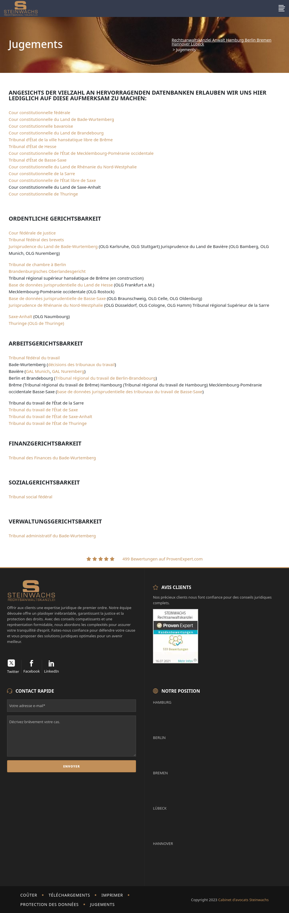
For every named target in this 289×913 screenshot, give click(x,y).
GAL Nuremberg (68, 371)
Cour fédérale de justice (32, 233)
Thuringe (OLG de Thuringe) (36, 323)
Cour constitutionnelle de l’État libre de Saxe (52, 180)
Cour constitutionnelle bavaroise (41, 126)
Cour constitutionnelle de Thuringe (43, 194)
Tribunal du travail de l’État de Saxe (43, 409)
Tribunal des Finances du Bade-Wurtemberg (52, 457)
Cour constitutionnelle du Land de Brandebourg (56, 133)
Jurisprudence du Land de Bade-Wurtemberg (53, 246)
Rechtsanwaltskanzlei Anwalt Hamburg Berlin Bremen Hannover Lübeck (221, 42)
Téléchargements (69, 895)
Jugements (102, 904)
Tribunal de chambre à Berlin (37, 264)
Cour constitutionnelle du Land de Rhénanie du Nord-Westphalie (73, 166)
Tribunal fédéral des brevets (36, 239)
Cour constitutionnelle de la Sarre (42, 173)
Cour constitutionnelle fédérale (39, 112)
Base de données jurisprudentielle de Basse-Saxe (57, 298)
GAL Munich (38, 371)
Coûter (28, 895)
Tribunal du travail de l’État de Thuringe (48, 423)
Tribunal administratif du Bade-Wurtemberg (52, 535)
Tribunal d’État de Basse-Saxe (38, 160)
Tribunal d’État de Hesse (32, 146)
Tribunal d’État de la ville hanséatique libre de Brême (61, 139)
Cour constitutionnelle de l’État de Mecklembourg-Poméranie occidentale (81, 153)
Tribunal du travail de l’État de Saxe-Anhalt (50, 416)
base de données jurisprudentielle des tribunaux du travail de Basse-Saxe (129, 391)
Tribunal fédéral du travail (34, 357)
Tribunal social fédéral (30, 496)
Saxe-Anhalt (20, 316)
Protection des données (49, 904)
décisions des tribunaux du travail (81, 364)
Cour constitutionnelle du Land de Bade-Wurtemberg (61, 119)
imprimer (112, 895)
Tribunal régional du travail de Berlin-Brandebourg (105, 378)
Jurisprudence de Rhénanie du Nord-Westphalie (56, 305)
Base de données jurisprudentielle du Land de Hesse (61, 285)
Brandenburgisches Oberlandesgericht (47, 271)
